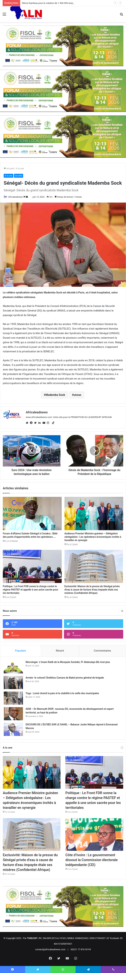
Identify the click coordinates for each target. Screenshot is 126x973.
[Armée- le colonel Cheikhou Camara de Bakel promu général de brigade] (13, 682)
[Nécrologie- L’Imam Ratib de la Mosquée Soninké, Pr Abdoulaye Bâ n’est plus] (13, 666)
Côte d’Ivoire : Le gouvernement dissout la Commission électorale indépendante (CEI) (91, 860)
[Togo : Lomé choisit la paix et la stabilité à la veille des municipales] (13, 698)
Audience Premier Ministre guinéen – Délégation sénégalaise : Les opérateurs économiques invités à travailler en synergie (92, 537)
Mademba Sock (55, 395)
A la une (20, 168)
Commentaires (102, 650)
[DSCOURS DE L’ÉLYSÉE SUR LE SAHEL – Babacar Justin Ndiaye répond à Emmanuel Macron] (13, 729)
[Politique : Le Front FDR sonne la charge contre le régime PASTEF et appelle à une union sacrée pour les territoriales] (32, 566)
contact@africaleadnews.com (50, 949)
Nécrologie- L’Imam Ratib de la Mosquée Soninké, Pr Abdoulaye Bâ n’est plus (68, 662)
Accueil (9, 168)
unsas (77, 395)
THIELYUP (32, 938)
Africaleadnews (15, 197)
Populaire (20, 650)
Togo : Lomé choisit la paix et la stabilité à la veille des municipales (62, 693)
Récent (60, 650)
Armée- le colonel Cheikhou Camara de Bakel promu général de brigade (65, 677)
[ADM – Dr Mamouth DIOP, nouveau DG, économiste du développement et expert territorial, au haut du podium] (13, 713)
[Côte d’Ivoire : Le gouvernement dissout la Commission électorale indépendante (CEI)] (94, 834)
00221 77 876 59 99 (81, 949)
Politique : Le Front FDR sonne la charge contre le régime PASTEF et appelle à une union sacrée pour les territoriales (30, 589)
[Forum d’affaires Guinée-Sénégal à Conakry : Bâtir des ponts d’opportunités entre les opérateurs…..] (32, 513)
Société (18, 176)
